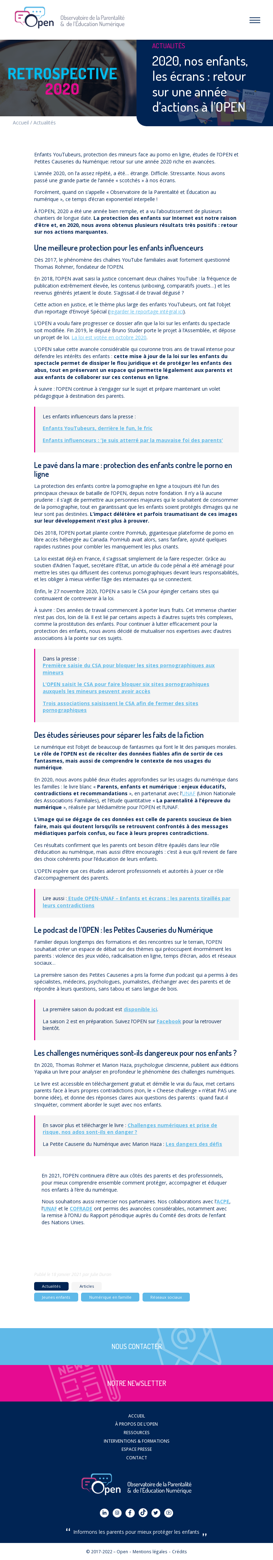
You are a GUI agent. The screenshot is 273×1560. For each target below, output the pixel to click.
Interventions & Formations (137, 1441)
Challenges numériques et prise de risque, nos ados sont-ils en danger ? (130, 1129)
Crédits (179, 1551)
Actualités (44, 122)
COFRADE (81, 1208)
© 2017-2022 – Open (107, 1551)
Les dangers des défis (194, 1144)
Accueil (21, 122)
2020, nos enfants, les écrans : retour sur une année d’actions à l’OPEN (200, 83)
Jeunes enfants (56, 1297)
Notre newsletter (136, 1383)
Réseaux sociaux (166, 1297)
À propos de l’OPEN (136, 1424)
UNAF (189, 793)
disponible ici (140, 1009)
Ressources (137, 1432)
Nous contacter (137, 1346)
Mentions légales (150, 1551)
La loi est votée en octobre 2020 (108, 337)
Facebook (169, 1021)
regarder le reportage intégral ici (146, 311)
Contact (136, 1457)
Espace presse (137, 1449)
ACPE (222, 1201)
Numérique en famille (110, 1297)
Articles (87, 1286)
